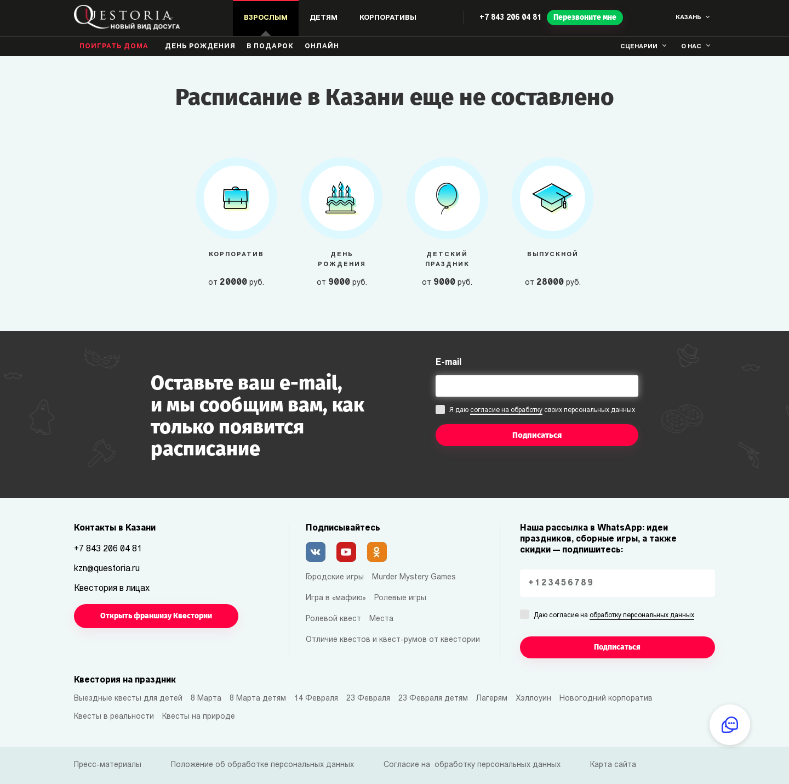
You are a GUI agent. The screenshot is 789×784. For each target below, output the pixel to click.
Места (381, 619)
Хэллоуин (533, 699)
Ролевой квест (333, 619)
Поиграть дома (113, 46)
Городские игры (335, 577)
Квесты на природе (198, 717)
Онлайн (322, 46)
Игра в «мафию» (336, 598)
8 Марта (206, 699)
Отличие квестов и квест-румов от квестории (393, 640)
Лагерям (491, 699)
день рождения (200, 46)
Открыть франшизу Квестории (156, 616)
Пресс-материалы (107, 765)
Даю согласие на (614, 616)
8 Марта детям (258, 699)
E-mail (448, 362)
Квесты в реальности (114, 717)
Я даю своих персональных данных (542, 411)
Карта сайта (613, 765)
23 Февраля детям (433, 699)
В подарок (270, 46)
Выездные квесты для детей (128, 699)
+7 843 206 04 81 (510, 18)
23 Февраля (368, 699)
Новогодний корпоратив (606, 699)
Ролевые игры (400, 598)
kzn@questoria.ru (107, 569)
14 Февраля (316, 699)
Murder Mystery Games (414, 577)
